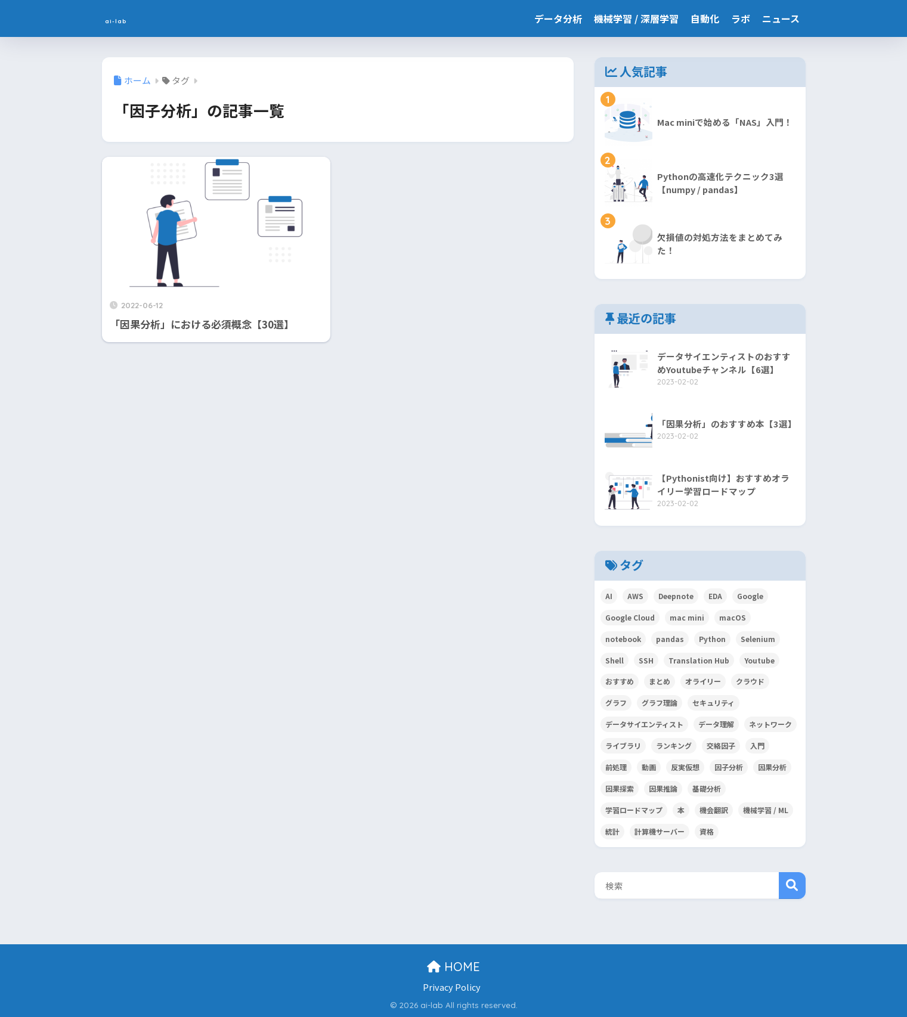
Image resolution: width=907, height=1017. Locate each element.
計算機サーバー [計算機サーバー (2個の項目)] (659, 831)
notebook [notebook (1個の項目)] (623, 639)
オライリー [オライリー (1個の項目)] (703, 681)
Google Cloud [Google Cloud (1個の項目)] (630, 617)
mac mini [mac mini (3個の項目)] (687, 617)
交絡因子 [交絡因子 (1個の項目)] (721, 745)
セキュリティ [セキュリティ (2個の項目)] (713, 702)
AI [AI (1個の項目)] (608, 596)
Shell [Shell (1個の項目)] (614, 660)
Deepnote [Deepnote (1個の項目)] (676, 596)
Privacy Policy (452, 987)
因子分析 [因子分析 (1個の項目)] (728, 767)
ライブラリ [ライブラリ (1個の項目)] (623, 745)
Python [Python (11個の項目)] (712, 639)
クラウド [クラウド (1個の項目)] (750, 681)
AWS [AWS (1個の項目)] (635, 596)
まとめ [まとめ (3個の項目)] (659, 681)
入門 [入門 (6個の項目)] (757, 745)
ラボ (740, 18)
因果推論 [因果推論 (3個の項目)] (663, 788)
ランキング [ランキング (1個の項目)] (674, 745)
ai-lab (125, 18)
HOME (453, 966)
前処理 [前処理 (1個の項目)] (616, 767)
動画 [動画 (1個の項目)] (649, 767)
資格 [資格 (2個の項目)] (706, 831)
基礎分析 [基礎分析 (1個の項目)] (706, 788)
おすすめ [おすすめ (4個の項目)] (619, 681)
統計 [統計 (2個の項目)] (612, 831)
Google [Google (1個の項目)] (750, 596)
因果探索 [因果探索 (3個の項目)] (619, 788)
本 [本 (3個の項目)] (681, 810)
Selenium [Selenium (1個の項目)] (758, 639)
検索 (792, 885)
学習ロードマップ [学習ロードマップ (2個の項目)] (634, 810)
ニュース (781, 18)
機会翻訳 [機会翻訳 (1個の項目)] (713, 810)
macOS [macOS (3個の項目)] (732, 617)
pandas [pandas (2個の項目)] (670, 639)
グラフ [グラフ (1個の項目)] (616, 702)
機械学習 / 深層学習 (636, 18)
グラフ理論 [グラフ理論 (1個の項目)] (659, 702)
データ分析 (558, 18)
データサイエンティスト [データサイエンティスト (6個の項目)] (644, 724)
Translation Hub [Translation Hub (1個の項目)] (698, 660)
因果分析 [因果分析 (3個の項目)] (772, 767)
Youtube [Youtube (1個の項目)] (759, 660)
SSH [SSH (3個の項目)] (646, 660)
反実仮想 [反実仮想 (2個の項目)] (685, 767)
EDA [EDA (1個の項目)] (715, 596)
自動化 (705, 18)
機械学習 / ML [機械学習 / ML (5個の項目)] (765, 810)
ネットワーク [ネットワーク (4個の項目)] (770, 724)
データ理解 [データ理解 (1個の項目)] (716, 724)
